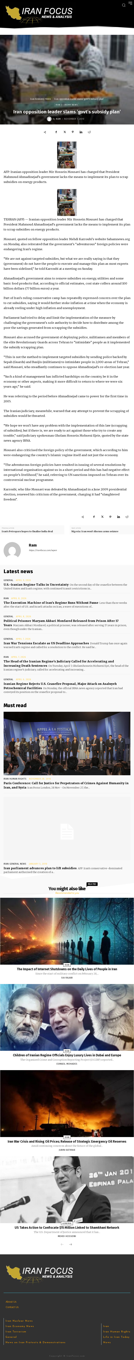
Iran (6, 598)
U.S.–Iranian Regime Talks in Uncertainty (36, 584)
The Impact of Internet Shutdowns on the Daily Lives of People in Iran (67, 969)
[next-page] (70, 1245)
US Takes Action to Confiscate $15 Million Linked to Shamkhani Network (67, 1228)
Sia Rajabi (67, 978)
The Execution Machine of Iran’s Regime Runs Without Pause (51, 602)
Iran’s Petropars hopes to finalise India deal (27, 531)
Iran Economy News (40, 99)
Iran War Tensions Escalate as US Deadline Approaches (46, 643)
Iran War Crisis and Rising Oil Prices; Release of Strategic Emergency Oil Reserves (67, 1141)
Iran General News (15, 864)
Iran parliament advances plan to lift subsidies (40, 868)
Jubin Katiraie (67, 1150)
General (8, 580)
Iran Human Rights (15, 779)
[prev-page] (62, 1245)
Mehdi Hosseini (67, 1236)
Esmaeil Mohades (67, 1064)
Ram (58, 119)
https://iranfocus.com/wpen (43, 550)
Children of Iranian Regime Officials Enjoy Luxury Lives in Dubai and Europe (67, 1055)
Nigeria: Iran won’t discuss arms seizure (94, 531)
